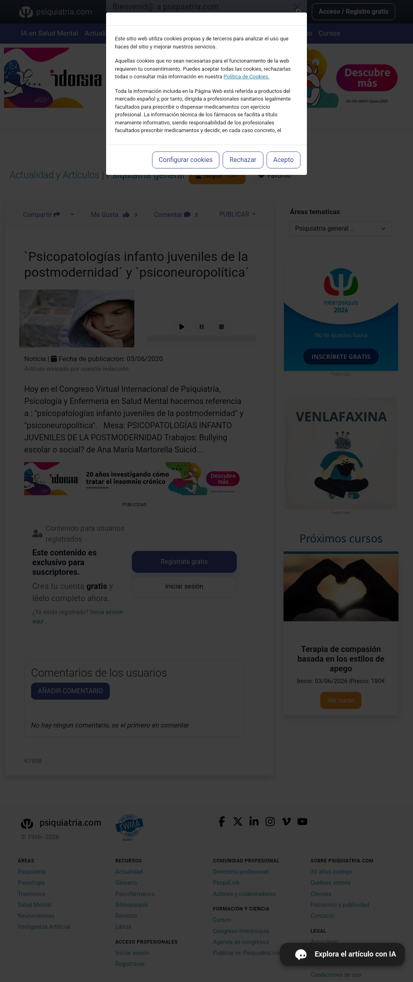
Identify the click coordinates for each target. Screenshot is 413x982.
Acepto (283, 160)
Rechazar (242, 160)
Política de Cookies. (246, 77)
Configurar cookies (186, 160)
